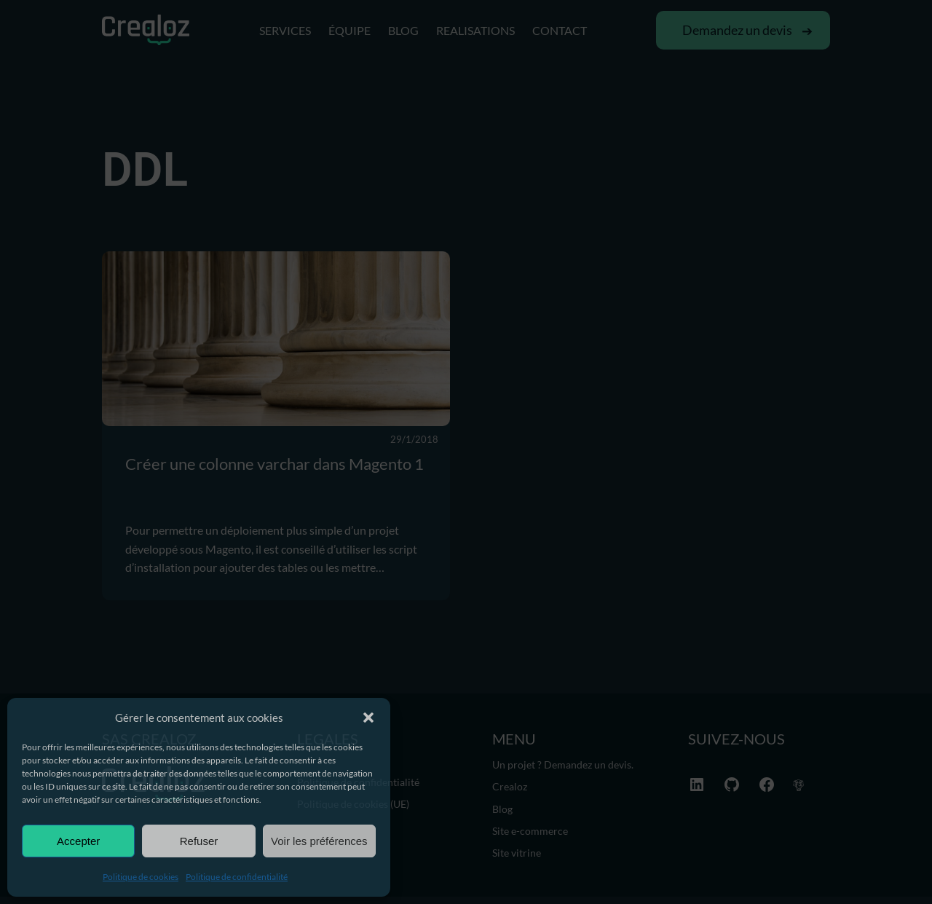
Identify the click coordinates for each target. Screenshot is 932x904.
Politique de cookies (140, 876)
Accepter (78, 841)
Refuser (199, 841)
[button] (368, 717)
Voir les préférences (319, 841)
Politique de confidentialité (237, 876)
